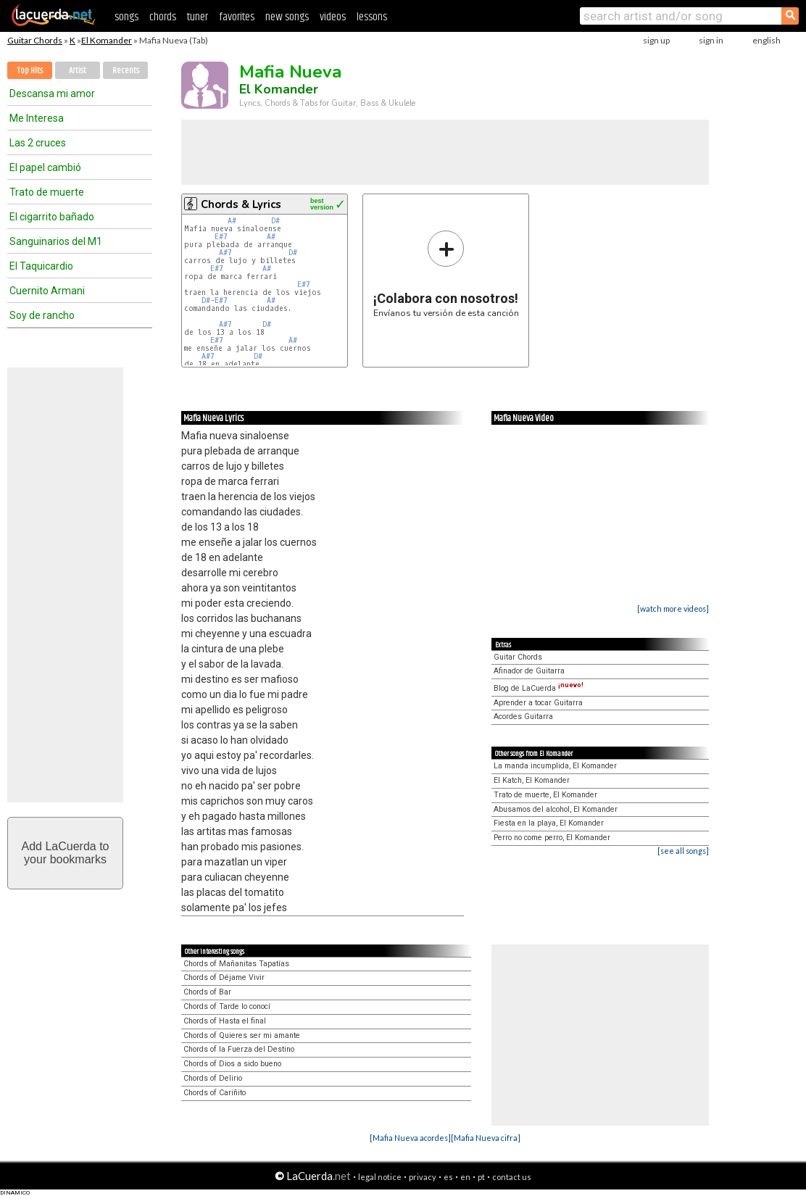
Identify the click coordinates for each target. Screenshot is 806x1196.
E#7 (221, 236)
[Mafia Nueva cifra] (485, 1137)
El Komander (106, 40)
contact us (511, 1177)
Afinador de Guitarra (529, 671)
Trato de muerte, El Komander (545, 795)
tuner (197, 17)
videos (333, 17)
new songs (287, 17)
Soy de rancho (42, 315)
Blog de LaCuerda (538, 688)
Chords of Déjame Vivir (224, 977)
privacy (422, 1177)
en (465, 1177)
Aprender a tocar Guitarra (538, 702)
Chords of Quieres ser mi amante (241, 1035)
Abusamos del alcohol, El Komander (556, 809)
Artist (77, 71)
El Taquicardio (41, 266)
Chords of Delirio (212, 1078)
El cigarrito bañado (51, 217)
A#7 (225, 252)
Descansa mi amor (52, 93)
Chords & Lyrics (241, 204)
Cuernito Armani (47, 290)
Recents (125, 71)
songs (126, 17)
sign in (711, 40)
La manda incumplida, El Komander (555, 766)
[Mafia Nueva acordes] (410, 1137)
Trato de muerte (46, 192)
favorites (236, 17)
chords (162, 17)
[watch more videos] (673, 608)
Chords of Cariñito (214, 1092)
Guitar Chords (34, 40)
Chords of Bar (207, 992)
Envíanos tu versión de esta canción (446, 273)
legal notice (380, 1177)
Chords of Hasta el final (224, 1021)
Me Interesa (36, 118)
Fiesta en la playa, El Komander (549, 823)
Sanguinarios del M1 (55, 241)
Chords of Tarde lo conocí (226, 1006)
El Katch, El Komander (532, 780)
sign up (656, 40)
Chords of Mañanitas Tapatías (236, 963)
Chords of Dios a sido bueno (232, 1063)
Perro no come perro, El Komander (552, 837)
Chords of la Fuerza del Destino (238, 1049)
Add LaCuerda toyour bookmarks (65, 852)
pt (481, 1177)
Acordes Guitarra (523, 716)
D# (275, 220)
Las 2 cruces (37, 143)
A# (232, 220)
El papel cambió (45, 167)
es (448, 1177)
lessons (372, 17)
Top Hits (30, 71)
